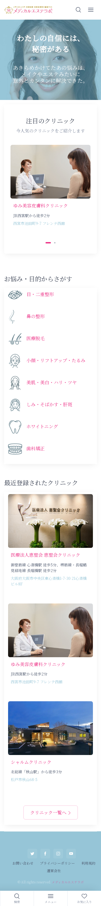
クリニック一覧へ (50, 812)
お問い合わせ (22, 863)
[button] (78, 9)
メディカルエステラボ (68, 882)
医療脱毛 (35, 338)
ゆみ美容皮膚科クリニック (40, 205)
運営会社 (54, 870)
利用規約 (88, 863)
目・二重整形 (40, 294)
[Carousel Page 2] (54, 242)
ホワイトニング (42, 426)
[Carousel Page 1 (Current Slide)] (48, 242)
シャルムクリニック (31, 761)
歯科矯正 (35, 448)
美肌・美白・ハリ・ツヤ (51, 382)
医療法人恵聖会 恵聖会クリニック (45, 554)
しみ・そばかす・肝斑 (49, 404)
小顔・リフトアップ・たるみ (55, 360)
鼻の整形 (35, 316)
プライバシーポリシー (57, 863)
